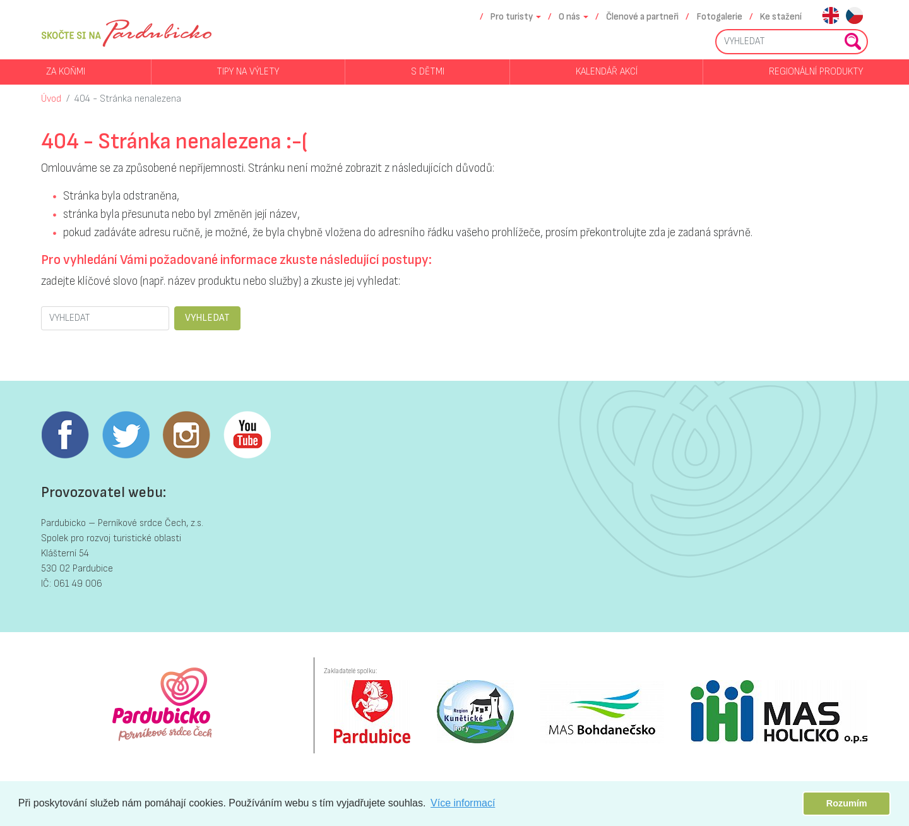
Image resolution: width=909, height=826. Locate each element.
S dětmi (427, 72)
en (830, 16)
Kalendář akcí (607, 72)
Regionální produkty (816, 72)
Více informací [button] (463, 803)
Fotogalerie (719, 17)
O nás (569, 17)
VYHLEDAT (207, 318)
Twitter (126, 435)
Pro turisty (511, 17)
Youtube (247, 435)
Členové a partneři (642, 17)
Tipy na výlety (248, 72)
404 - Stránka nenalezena (127, 99)
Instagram (186, 435)
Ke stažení (781, 17)
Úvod (51, 99)
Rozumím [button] (846, 803)
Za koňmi (65, 72)
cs (854, 16)
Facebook (65, 435)
